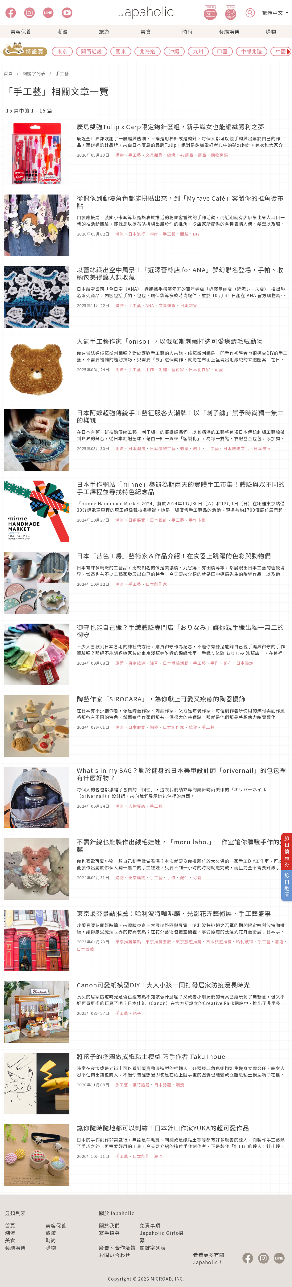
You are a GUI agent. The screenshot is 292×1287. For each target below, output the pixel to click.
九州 (198, 51)
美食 (146, 31)
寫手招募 (109, 1232)
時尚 (187, 31)
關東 (121, 51)
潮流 (62, 31)
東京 (62, 51)
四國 (222, 51)
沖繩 (174, 51)
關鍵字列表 (34, 73)
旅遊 (104, 31)
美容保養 (20, 31)
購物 (271, 31)
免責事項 (150, 1225)
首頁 (8, 73)
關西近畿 (91, 51)
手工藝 (62, 73)
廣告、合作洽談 (117, 1247)
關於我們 (109, 1225)
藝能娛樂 (229, 31)
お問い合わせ (114, 1255)
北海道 (147, 51)
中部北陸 (251, 51)
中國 (281, 51)
